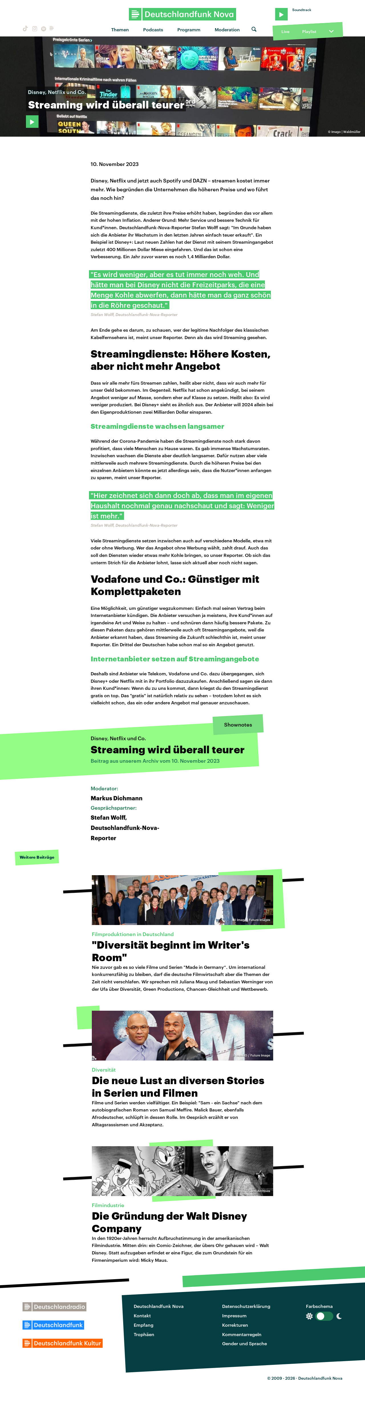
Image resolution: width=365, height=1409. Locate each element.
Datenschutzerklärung (246, 1306)
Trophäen (144, 1334)
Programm (188, 29)
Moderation (227, 29)
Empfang (143, 1325)
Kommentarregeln (241, 1334)
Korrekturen (235, 1325)
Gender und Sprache (244, 1343)
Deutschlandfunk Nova (159, 1306)
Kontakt (142, 1315)
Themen (120, 29)
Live (285, 31)
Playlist (309, 31)
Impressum (234, 1315)
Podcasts (153, 29)
